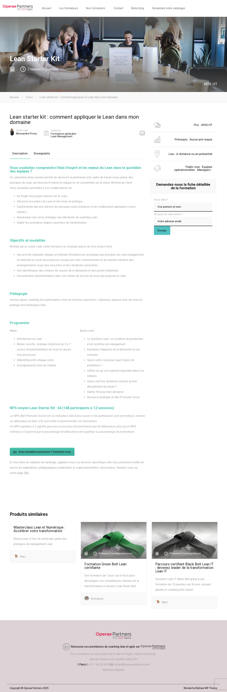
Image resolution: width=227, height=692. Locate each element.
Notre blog (137, 8)
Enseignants (42, 153)
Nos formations (95, 8)
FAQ (26, 473)
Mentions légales (113, 669)
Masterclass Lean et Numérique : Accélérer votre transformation (39, 529)
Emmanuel (97, 598)
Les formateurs (68, 8)
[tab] (20, 153)
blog (153, 654)
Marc (23, 556)
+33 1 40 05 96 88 (99, 664)
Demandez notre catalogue (168, 8)
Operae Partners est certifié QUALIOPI (114, 659)
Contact (118, 8)
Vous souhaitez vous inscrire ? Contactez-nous (42, 451)
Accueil (46, 8)
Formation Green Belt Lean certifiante (105, 566)
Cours (29, 97)
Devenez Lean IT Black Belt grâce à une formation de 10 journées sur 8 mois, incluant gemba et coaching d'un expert (183, 584)
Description (20, 153)
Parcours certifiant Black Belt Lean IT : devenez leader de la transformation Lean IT (184, 567)
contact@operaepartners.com (131, 664)
